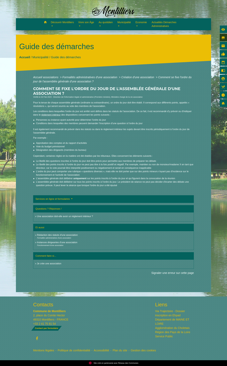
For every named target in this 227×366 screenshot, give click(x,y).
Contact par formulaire (46, 328)
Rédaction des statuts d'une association (57, 235)
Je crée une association (49, 263)
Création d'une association (138, 77)
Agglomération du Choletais (172, 328)
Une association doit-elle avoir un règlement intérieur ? (65, 216)
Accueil (24, 57)
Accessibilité (101, 350)
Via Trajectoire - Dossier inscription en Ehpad (170, 313)
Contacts (43, 304)
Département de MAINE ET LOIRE (172, 321)
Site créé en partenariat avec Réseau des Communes (113, 363)
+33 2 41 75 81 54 (44, 323)
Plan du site (120, 350)
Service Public (164, 336)
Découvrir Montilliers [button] (62, 22)
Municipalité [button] (124, 22)
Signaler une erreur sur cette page (172, 272)
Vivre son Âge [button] (86, 22)
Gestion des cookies (143, 350)
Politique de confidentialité (74, 350)
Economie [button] (141, 22)
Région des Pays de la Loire (172, 332)
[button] (45, 22)
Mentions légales (43, 350)
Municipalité (40, 57)
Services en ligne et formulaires (53, 199)
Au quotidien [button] (106, 22)
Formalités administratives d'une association (90, 77)
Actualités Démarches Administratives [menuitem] (164, 24)
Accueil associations (46, 77)
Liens (161, 304)
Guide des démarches (66, 57)
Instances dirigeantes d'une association (57, 242)
